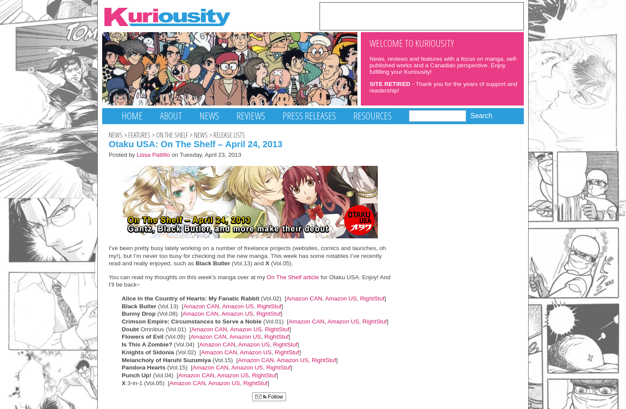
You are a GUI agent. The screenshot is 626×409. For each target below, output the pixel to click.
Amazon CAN (304, 298)
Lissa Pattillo (153, 155)
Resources (372, 115)
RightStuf (372, 298)
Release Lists (229, 135)
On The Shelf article (293, 277)
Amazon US (341, 298)
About (171, 115)
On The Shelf (172, 135)
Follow (269, 397)
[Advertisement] (421, 16)
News (209, 115)
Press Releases (309, 115)
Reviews (250, 115)
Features (139, 135)
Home (132, 115)
